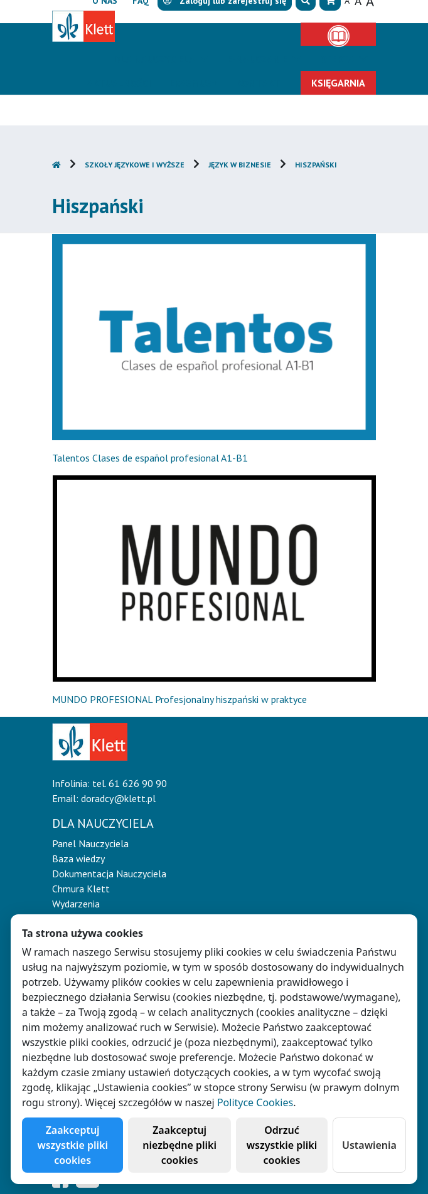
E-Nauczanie (258, 59)
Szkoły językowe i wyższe (135, 164)
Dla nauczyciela (155, 59)
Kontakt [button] (258, 83)
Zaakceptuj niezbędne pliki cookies (179, 1145)
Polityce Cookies (255, 1102)
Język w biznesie (239, 164)
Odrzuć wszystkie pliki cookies (282, 1145)
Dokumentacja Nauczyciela (109, 873)
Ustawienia (369, 1145)
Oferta (338, 59)
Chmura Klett (81, 888)
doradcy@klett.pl (118, 798)
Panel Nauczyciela (90, 843)
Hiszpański (316, 164)
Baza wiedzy (78, 858)
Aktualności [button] (119, 83)
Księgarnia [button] (338, 83)
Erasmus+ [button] (193, 83)
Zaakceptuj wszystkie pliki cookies (72, 1145)
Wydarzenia (76, 903)
